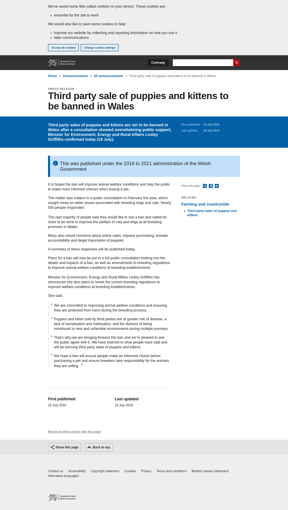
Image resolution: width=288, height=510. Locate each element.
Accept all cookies (63, 47)
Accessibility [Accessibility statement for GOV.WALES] (77, 471)
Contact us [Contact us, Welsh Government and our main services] (55, 471)
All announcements (108, 76)
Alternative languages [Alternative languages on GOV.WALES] (63, 476)
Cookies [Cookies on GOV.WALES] (130, 471)
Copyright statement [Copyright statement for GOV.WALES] (105, 471)
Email (217, 186)
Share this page (67, 447)
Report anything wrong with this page (74, 431)
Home (52, 76)
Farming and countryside (205, 204)
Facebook (211, 186)
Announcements (75, 76)
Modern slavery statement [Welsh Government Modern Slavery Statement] (210, 471)
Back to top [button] (101, 447)
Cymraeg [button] (158, 62)
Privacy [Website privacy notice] (146, 471)
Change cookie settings (99, 47)
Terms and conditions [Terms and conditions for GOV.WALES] (171, 471)
